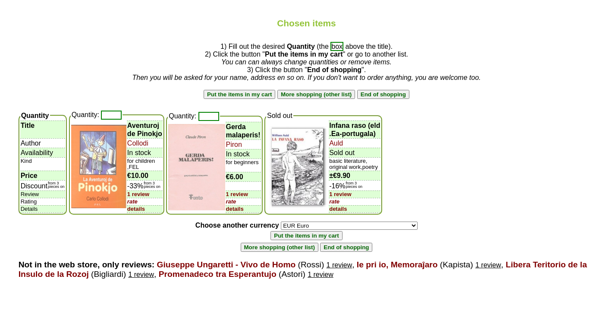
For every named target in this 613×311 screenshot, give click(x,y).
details (136, 209)
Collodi (137, 143)
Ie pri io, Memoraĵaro (397, 264)
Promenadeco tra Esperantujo (218, 274)
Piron (234, 144)
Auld (336, 143)
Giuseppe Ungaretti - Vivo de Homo (226, 264)
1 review (138, 194)
